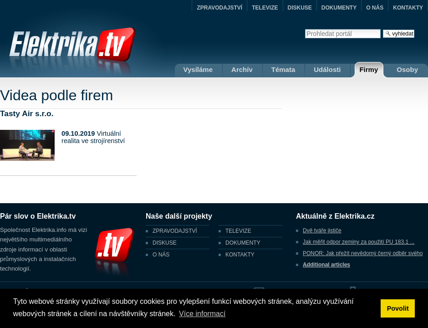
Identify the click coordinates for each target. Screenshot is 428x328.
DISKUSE (300, 8)
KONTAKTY (408, 8)
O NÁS (374, 8)
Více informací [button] (202, 314)
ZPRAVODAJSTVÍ (219, 8)
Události (327, 69)
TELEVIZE (265, 8)
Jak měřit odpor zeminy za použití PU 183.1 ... (358, 242)
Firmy (368, 69)
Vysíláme (198, 69)
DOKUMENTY (339, 8)
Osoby (407, 69)
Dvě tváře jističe (322, 230)
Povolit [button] (398, 308)
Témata (283, 69)
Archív (242, 69)
